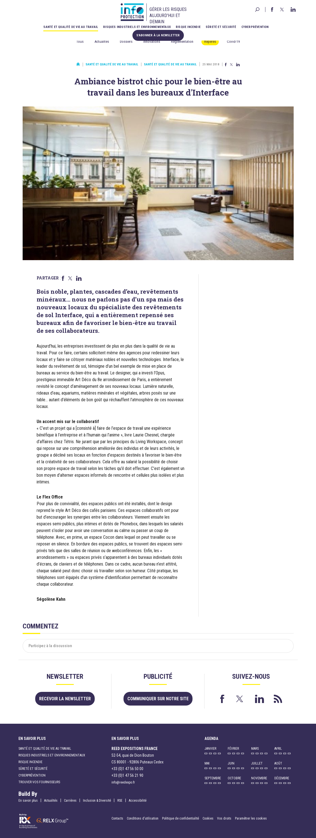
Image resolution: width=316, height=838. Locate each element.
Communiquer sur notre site (158, 698)
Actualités (101, 41)
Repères (210, 41)
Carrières (70, 801)
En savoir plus (28, 801)
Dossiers (126, 41)
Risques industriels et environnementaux (137, 27)
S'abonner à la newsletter (158, 35)
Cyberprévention (255, 27)
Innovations (151, 41)
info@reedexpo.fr (123, 782)
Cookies (208, 818)
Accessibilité (137, 801)
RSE (119, 801)
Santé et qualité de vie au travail (70, 27)
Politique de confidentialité (181, 818)
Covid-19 (233, 41)
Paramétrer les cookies (251, 818)
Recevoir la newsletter (65, 698)
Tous (80, 41)
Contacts (117, 818)
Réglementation (182, 41)
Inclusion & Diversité (97, 801)
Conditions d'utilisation (142, 818)
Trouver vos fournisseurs (39, 782)
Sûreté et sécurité (221, 27)
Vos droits (224, 818)
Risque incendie (188, 27)
